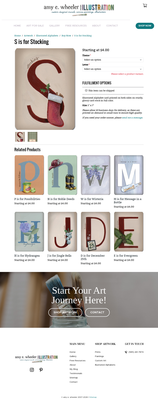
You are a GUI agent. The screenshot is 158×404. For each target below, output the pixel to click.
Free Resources (76, 26)
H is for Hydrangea (27, 255)
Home (17, 26)
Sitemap (74, 378)
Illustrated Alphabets (105, 365)
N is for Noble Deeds (61, 199)
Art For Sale (35, 26)
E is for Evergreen (126, 255)
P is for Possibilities (27, 199)
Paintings (99, 356)
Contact (112, 26)
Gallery (54, 26)
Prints (98, 352)
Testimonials (76, 373)
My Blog (74, 369)
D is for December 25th (93, 257)
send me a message (132, 117)
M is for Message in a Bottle (127, 200)
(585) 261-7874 (134, 352)
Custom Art (100, 361)
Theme (86, 55)
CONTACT (97, 312)
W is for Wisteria (92, 199)
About (96, 26)
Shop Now (145, 26)
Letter (86, 65)
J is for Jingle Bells (59, 255)
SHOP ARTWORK (65, 312)
